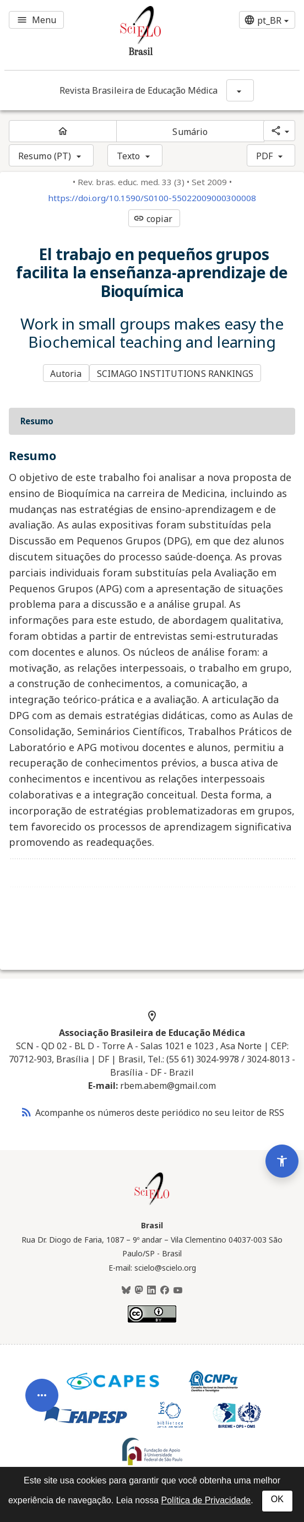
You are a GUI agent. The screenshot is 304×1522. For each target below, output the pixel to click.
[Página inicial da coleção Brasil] (152, 1203)
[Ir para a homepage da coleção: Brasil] (127, 35)
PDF (264, 156)
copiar (153, 219)
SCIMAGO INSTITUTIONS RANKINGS (175, 374)
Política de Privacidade (206, 1500)
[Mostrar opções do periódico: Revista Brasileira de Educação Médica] (240, 90)
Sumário (190, 132)
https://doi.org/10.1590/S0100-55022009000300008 (152, 198)
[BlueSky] (126, 1290)
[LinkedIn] (151, 1290)
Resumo (36, 421)
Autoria (66, 374)
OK (277, 1499)
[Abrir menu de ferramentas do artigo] (41, 1407)
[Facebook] (164, 1290)
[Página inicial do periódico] (63, 131)
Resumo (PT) (44, 156)
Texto (128, 156)
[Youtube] (177, 1290)
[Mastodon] (139, 1290)
